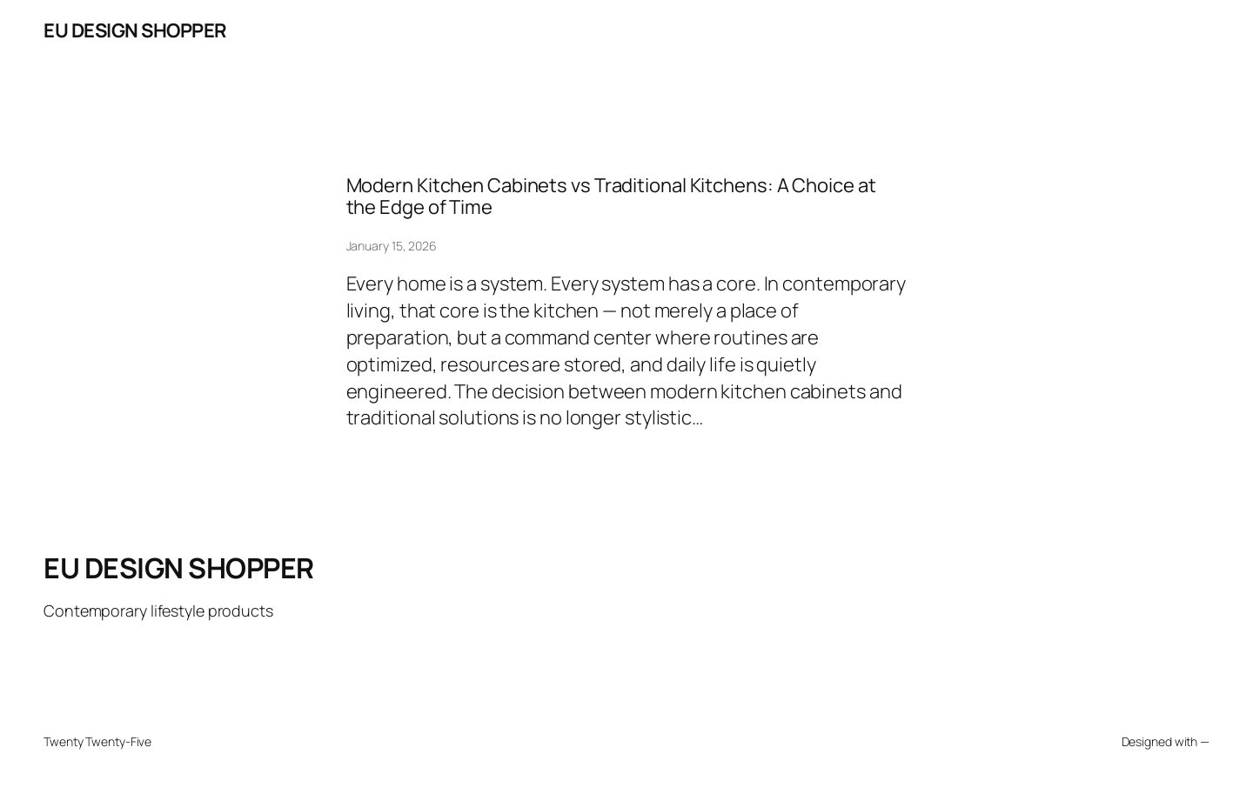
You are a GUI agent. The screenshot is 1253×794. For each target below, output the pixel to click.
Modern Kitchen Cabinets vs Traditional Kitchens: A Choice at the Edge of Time (611, 196)
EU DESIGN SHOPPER (135, 30)
